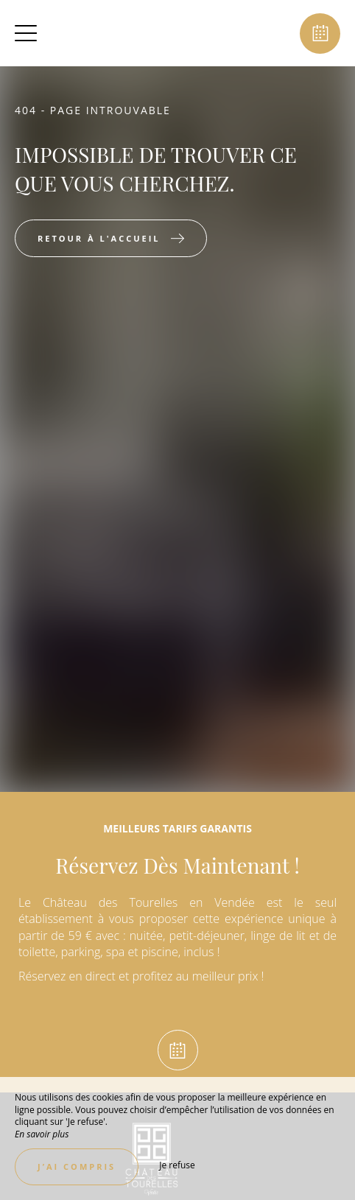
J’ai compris (77, 1166)
